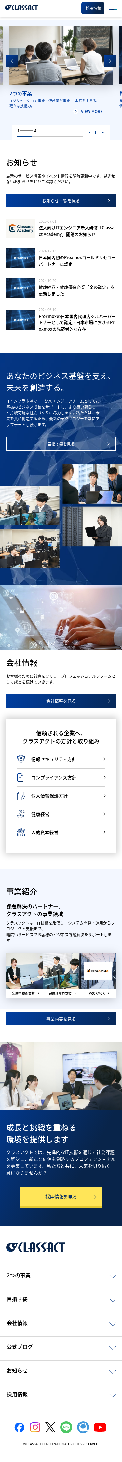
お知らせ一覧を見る (61, 200)
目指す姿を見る (61, 444)
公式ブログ (20, 1346)
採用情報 (17, 1394)
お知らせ (17, 1370)
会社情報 (17, 1323)
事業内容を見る (61, 1019)
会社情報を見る (61, 701)
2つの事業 (19, 1275)
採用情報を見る (61, 1196)
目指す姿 (17, 1299)
